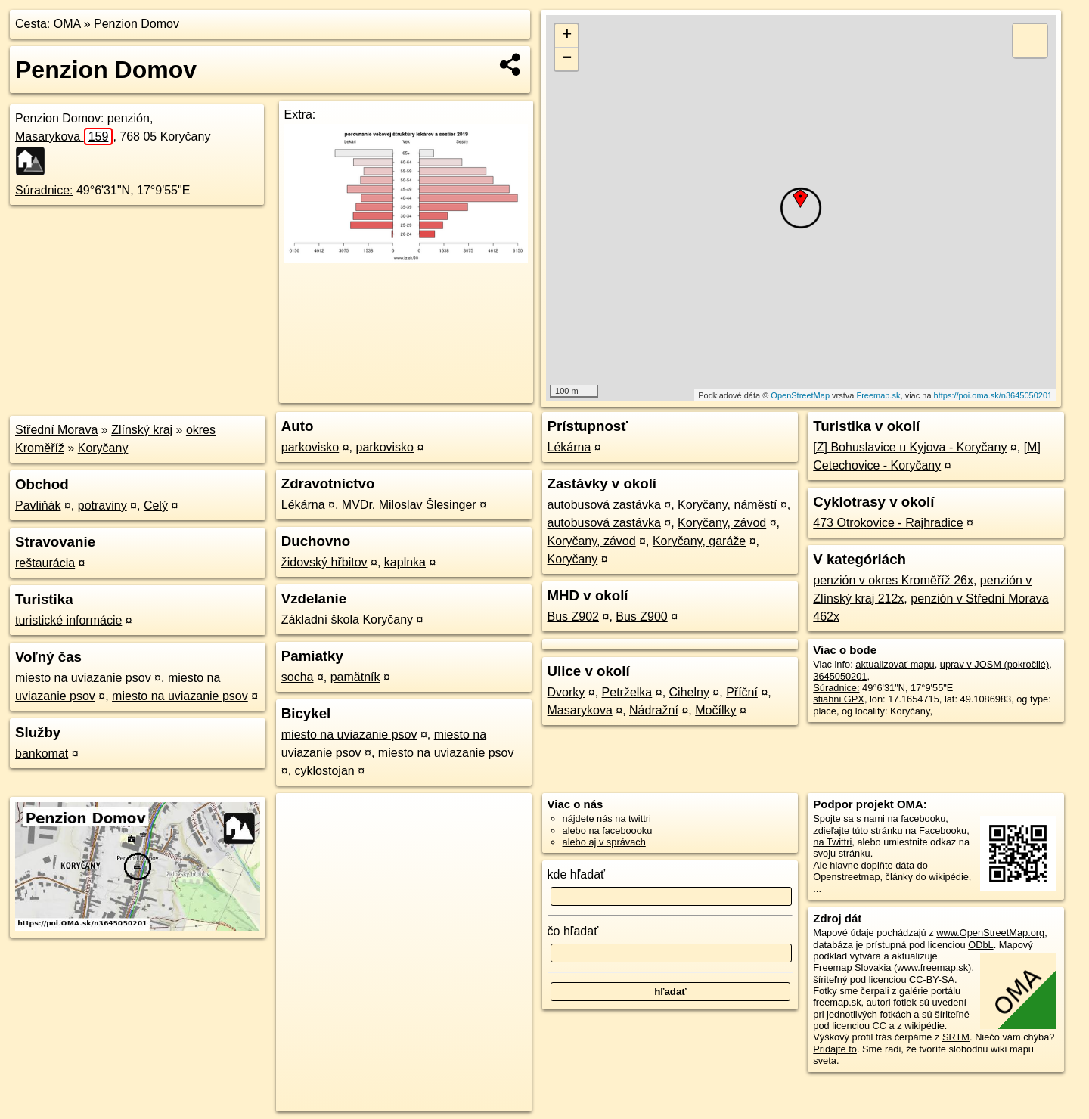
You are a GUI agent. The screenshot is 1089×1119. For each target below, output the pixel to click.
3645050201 (840, 676)
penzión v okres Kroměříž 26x (893, 580)
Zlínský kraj (141, 429)
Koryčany (103, 448)
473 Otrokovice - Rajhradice (888, 522)
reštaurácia (45, 562)
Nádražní (653, 710)
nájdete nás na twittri (607, 818)
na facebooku (916, 818)
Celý (156, 505)
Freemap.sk (878, 395)
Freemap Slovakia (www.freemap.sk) (892, 967)
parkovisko (310, 447)
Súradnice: (44, 190)
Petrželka (627, 692)
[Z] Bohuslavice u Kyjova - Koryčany (910, 447)
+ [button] (567, 35)
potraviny (102, 505)
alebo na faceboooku (608, 830)
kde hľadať (577, 874)
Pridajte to (835, 1049)
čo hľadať (573, 931)
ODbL (980, 944)
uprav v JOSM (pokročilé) (994, 664)
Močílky (715, 710)
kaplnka (405, 562)
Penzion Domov (136, 23)
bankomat (41, 753)
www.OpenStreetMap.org (990, 932)
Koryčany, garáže (699, 541)
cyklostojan (325, 770)
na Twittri (832, 842)
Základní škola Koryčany (347, 619)
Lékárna (303, 504)
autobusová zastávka (604, 504)
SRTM (956, 1037)
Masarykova (64, 136)
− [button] (567, 59)
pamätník (355, 677)
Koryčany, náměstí (727, 504)
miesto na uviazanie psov (83, 677)
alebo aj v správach (604, 842)
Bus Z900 (641, 616)
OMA (67, 23)
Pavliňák (37, 505)
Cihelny (689, 692)
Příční (742, 692)
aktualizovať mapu (894, 664)
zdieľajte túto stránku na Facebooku (889, 830)
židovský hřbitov (324, 562)
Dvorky (566, 692)
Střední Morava (56, 429)
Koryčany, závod (722, 522)
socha (297, 677)
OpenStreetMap (800, 395)
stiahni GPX (838, 699)
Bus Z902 (573, 616)
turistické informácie (68, 620)
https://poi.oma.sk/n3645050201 (993, 395)
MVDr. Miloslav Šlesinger (409, 504)
